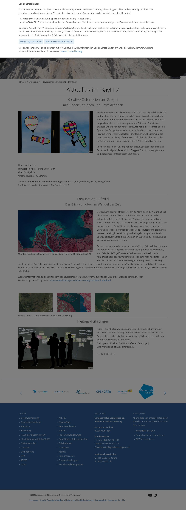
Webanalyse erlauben (31, 41)
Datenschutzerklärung (71, 51)
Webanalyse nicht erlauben (59, 41)
